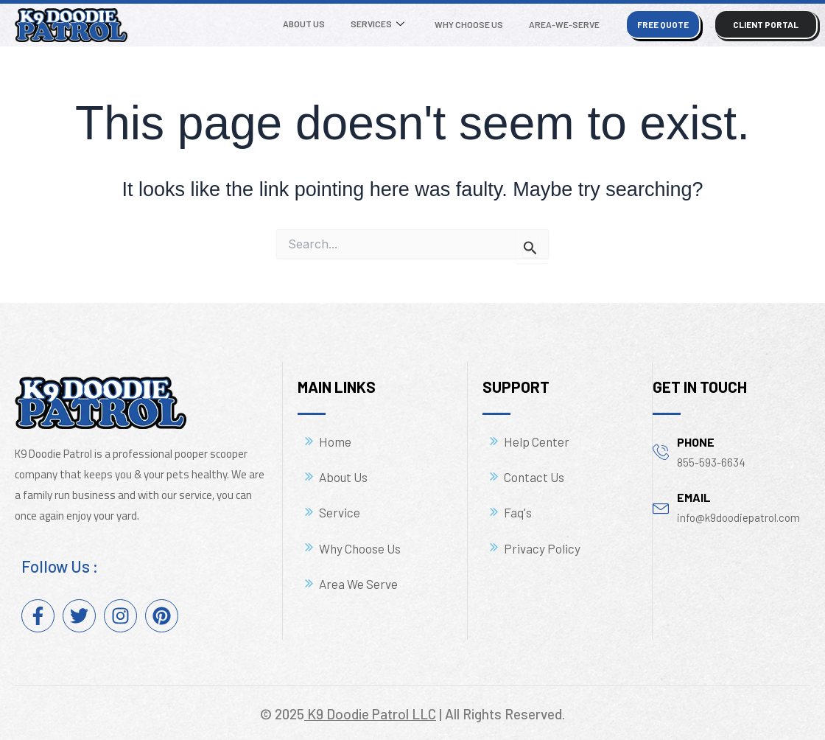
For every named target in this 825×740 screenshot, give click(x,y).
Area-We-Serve (565, 24)
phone (696, 442)
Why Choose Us (472, 24)
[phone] (661, 451)
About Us (311, 23)
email (694, 497)
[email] (661, 506)
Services (383, 24)
